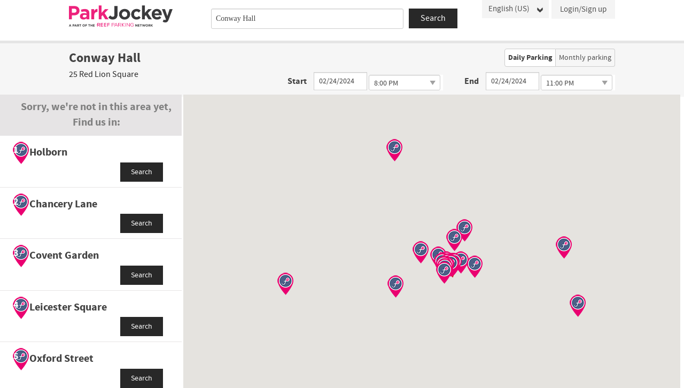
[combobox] (307, 19)
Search (141, 172)
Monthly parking (585, 58)
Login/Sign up (583, 9)
